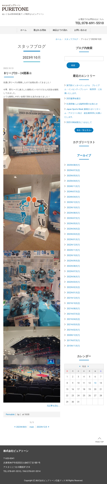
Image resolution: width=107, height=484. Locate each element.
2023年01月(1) (73, 239)
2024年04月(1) (73, 197)
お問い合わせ (80, 30)
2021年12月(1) (73, 298)
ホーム (23, 30)
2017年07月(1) (73, 340)
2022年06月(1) (73, 277)
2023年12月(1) (73, 202)
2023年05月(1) (73, 223)
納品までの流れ (60, 30)
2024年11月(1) (73, 186)
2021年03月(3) (73, 324)
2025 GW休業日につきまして (79, 122)
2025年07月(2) (73, 170)
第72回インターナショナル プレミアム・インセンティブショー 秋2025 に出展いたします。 (83, 89)
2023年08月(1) (73, 213)
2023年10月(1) (73, 207)
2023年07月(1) (73, 218)
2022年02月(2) (73, 287)
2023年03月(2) (73, 234)
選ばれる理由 (39, 30)
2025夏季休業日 (73, 98)
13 (95, 383)
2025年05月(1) (73, 175)
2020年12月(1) (73, 335)
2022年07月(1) (73, 271)
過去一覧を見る (83, 130)
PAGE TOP (99, 440)
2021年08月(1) (73, 308)
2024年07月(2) (73, 191)
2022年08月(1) (73, 266)
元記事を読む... (53, 406)
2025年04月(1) (73, 181)
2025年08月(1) (73, 165)
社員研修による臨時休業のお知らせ (82, 104)
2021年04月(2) (73, 319)
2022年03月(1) (73, 282)
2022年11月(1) (73, 250)
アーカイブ (84, 155)
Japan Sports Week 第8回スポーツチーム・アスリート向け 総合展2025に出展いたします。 (83, 113)
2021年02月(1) (73, 330)
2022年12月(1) (73, 245)
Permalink (10, 414)
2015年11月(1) (73, 346)
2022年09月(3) (73, 261)
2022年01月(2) (73, 292)
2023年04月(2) (73, 229)
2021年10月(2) (73, 303)
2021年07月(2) (73, 314)
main (32, 427)
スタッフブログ (71, 39)
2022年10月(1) (73, 255)
